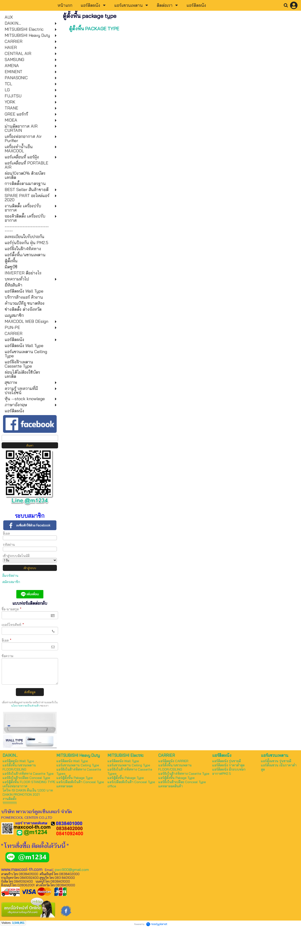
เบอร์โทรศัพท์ (13, 625)
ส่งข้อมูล (29, 692)
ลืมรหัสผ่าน (10, 575)
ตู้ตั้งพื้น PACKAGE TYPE (94, 28)
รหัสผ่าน (9, 544)
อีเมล (6, 533)
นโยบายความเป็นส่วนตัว (25, 705)
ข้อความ (7, 656)
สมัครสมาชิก (11, 582)
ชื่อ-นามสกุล (11, 609)
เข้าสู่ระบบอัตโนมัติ (16, 556)
